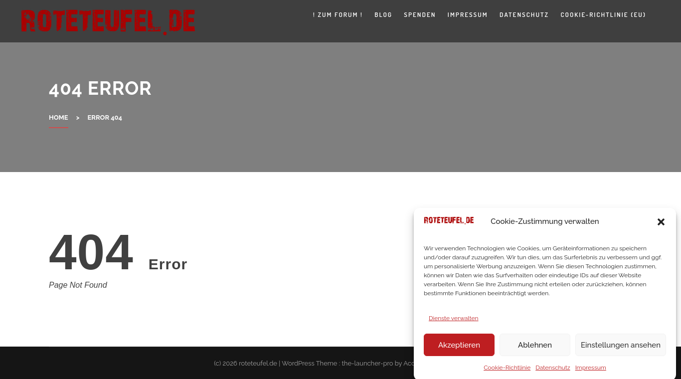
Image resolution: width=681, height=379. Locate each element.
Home (58, 117)
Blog (383, 14)
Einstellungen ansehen (621, 348)
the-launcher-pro (367, 363)
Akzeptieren (459, 348)
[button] (661, 224)
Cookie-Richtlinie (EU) (603, 14)
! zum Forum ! (338, 14)
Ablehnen (535, 348)
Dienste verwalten (454, 321)
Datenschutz (552, 370)
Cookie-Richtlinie (507, 370)
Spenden (420, 14)
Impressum (590, 370)
